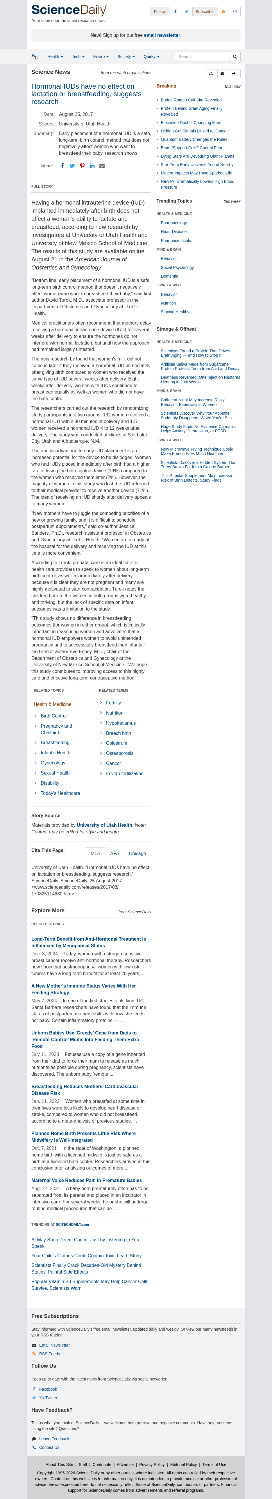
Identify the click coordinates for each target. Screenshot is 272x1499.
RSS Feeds (49, 1354)
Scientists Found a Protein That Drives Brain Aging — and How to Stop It (195, 353)
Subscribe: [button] (205, 11)
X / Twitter (48, 1398)
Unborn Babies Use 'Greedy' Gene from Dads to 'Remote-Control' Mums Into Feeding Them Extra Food (85, 1039)
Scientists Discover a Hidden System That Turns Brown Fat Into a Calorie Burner (199, 464)
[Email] (102, 165)
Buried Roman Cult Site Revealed (191, 100)
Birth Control (54, 715)
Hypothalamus (121, 723)
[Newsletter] (235, 11)
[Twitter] (72, 165)
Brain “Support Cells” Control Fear (192, 147)
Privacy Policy (151, 1464)
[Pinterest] (82, 165)
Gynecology (53, 762)
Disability (50, 783)
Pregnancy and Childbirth (56, 729)
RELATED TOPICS (49, 691)
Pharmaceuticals (176, 240)
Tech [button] (78, 56)
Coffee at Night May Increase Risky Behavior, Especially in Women (193, 402)
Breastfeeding (55, 742)
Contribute (102, 1464)
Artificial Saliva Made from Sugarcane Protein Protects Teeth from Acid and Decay (200, 366)
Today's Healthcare (60, 793)
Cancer (113, 763)
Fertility (113, 702)
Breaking (166, 85)
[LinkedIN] (92, 165)
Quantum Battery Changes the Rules (194, 139)
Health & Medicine (52, 704)
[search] (235, 56)
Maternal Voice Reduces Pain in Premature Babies (86, 1180)
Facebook (48, 1389)
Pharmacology (174, 223)
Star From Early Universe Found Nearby (197, 164)
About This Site (59, 1464)
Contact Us (49, 1447)
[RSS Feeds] (223, 11)
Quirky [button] (151, 56)
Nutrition (115, 713)
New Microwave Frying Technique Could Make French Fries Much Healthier (197, 451)
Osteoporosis (119, 753)
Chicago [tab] (137, 853)
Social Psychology (177, 267)
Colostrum (116, 743)
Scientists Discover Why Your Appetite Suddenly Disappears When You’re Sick (197, 415)
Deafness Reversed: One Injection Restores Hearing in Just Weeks (200, 379)
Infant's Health (55, 752)
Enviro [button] (101, 56)
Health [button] (55, 56)
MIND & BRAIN (169, 249)
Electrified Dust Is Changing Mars (191, 122)
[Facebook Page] (175, 11)
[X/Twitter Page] (187, 11)
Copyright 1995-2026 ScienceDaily (68, 1473)
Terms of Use (214, 1464)
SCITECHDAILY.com (72, 1225)
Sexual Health (55, 773)
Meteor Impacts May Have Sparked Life (196, 173)
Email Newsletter (54, 1345)
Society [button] (126, 56)
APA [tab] (114, 853)
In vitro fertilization (125, 773)
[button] (212, 74)
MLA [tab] (95, 853)
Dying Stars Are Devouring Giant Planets (198, 156)
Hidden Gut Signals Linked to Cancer (194, 131)
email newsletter (162, 35)
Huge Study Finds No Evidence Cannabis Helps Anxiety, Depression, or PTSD (198, 428)
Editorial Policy (183, 1464)
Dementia (169, 276)
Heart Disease (174, 231)
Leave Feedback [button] (54, 1438)
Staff (83, 1464)
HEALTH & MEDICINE (174, 214)
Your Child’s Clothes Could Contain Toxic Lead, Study (86, 1255)
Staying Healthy (175, 311)
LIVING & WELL (169, 285)
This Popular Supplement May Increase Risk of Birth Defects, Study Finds (196, 477)
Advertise (125, 1464)
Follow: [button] (160, 11)
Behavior (169, 258)
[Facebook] (62, 165)
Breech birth (118, 733)
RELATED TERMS (113, 691)
